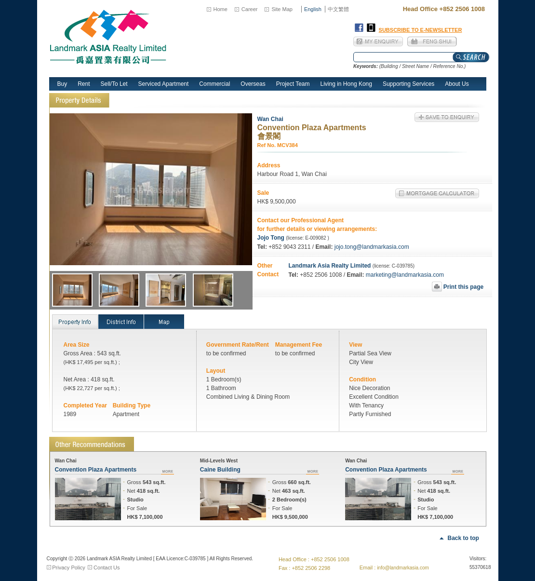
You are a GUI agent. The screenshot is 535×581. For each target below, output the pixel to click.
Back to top (463, 538)
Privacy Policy (68, 567)
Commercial (214, 84)
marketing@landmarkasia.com (404, 274)
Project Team (293, 84)
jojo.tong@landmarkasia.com (371, 246)
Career (249, 9)
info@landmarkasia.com (402, 567)
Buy (62, 84)
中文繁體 (338, 9)
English (312, 9)
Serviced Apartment (163, 84)
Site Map (281, 9)
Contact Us (107, 567)
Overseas (253, 84)
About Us (456, 84)
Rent (84, 84)
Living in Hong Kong (346, 84)
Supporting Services (408, 84)
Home (220, 9)
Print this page (463, 287)
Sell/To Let (114, 84)
